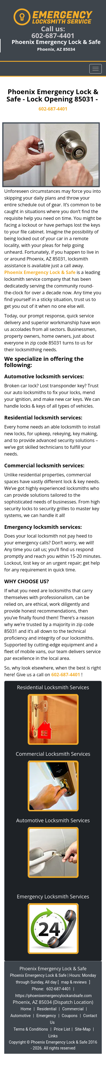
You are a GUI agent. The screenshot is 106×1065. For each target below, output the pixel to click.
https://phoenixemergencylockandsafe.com (53, 995)
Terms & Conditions (31, 1029)
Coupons (69, 1015)
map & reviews (74, 982)
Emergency (46, 1015)
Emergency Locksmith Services (53, 896)
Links (53, 1036)
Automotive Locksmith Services (53, 820)
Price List (62, 1029)
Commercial (72, 1009)
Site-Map (82, 1029)
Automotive (20, 1015)
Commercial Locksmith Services (53, 753)
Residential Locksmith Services (53, 687)
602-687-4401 (53, 35)
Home (26, 1009)
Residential (47, 1009)
